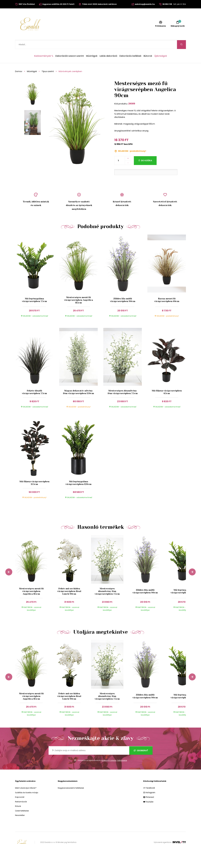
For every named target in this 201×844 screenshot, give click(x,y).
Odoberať (141, 742)
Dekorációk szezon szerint (69, 47)
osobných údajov (108, 751)
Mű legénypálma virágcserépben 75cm (34, 291)
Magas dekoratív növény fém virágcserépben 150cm (78, 383)
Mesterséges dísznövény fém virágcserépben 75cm (123, 383)
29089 (131, 94)
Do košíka (146, 152)
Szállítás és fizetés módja (26, 783)
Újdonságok (160, 47)
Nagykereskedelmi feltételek (71, 779)
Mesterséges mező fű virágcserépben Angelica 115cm (78, 291)
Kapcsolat (19, 788)
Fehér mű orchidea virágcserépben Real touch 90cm (69, 582)
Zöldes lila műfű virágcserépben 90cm (122, 291)
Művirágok (91, 47)
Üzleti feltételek (22, 802)
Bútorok (147, 47)
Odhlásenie (122, 751)
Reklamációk (21, 793)
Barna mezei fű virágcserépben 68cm (166, 291)
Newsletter (20, 806)
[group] (34, 567)
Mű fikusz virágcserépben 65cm (167, 383)
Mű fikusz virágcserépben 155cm (34, 474)
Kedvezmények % (43, 47)
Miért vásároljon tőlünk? (25, 779)
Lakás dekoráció (108, 47)
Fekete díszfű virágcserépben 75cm (34, 383)
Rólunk (18, 797)
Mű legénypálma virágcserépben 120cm (78, 474)
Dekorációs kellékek (130, 47)
